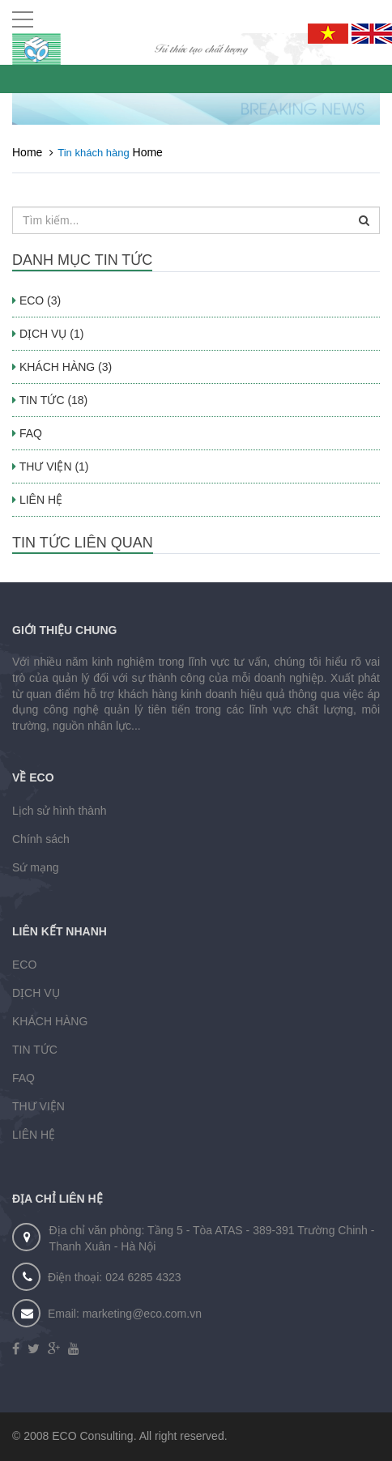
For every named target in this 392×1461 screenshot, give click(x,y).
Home (27, 152)
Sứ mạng (35, 867)
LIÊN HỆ (37, 499)
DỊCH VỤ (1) (47, 333)
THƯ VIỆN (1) (50, 466)
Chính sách (41, 839)
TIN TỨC (35, 1049)
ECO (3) (36, 300)
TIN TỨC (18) (49, 400)
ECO (24, 964)
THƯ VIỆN (38, 1106)
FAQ (27, 433)
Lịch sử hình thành (59, 810)
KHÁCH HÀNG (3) (62, 366)
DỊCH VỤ (36, 992)
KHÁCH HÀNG (49, 1021)
